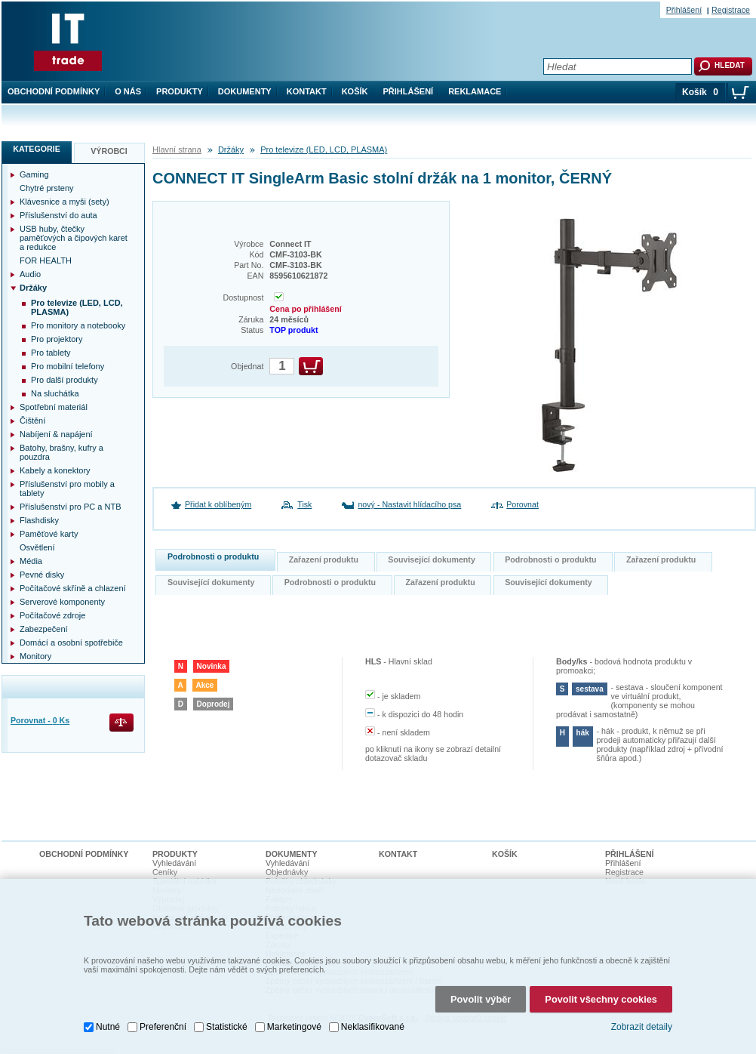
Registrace (730, 9)
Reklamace (474, 91)
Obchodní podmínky (54, 91)
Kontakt (307, 91)
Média (31, 561)
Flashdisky (39, 520)
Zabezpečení (44, 628)
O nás (128, 91)
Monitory (35, 656)
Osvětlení (37, 547)
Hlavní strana (176, 149)
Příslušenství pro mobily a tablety (67, 488)
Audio (30, 274)
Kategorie (36, 148)
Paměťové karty (49, 533)
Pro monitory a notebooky (78, 325)
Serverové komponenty (62, 601)
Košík (355, 91)
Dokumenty (245, 91)
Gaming (34, 174)
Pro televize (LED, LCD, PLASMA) (323, 149)
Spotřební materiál (54, 406)
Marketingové (294, 1027)
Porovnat (522, 504)
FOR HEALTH (46, 260)
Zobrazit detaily (641, 1027)
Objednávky (287, 872)
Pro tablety (51, 352)
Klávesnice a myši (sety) (64, 201)
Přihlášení (408, 91)
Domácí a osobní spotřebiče (71, 642)
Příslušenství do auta (58, 215)
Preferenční (163, 1027)
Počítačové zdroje (52, 615)
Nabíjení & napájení (56, 434)
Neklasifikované (372, 1027)
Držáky (231, 149)
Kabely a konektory (55, 470)
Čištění (32, 420)
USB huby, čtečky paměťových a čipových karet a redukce (74, 237)
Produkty (179, 91)
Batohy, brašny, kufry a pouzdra (61, 452)
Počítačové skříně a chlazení (73, 588)
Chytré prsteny (47, 188)
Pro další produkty (64, 379)
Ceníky (164, 872)
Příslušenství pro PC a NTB (70, 506)
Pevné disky (42, 574)
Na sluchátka (55, 393)
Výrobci (109, 151)
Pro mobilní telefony (67, 366)
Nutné (108, 1027)
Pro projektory (56, 339)
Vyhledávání (174, 863)
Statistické (226, 1027)
